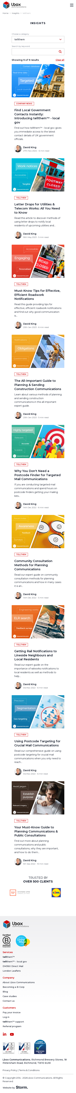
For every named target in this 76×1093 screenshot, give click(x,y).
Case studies (10, 996)
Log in (6, 1017)
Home (5, 13)
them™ (9, 957)
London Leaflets (12, 970)
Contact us (9, 1000)
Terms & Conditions (29, 1070)
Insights (15, 13)
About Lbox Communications (19, 982)
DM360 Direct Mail (13, 966)
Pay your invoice (12, 1012)
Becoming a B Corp (14, 987)
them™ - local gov (15, 961)
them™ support (13, 1021)
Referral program (12, 1026)
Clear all (60, 60)
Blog (5, 991)
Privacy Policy (10, 1070)
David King (29, 147)
